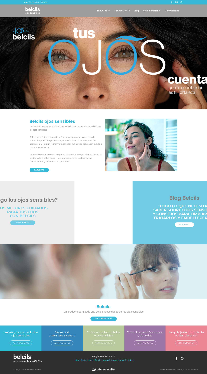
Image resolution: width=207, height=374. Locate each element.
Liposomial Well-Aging (121, 360)
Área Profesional (152, 10)
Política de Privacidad (168, 370)
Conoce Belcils (122, 10)
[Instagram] (176, 2)
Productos (103, 11)
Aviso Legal (180, 370)
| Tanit (97, 360)
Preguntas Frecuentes (103, 356)
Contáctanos (172, 10)
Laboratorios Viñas (83, 360)
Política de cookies (191, 370)
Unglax (105, 360)
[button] (181, 2)
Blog (136, 10)
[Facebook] (172, 2)
